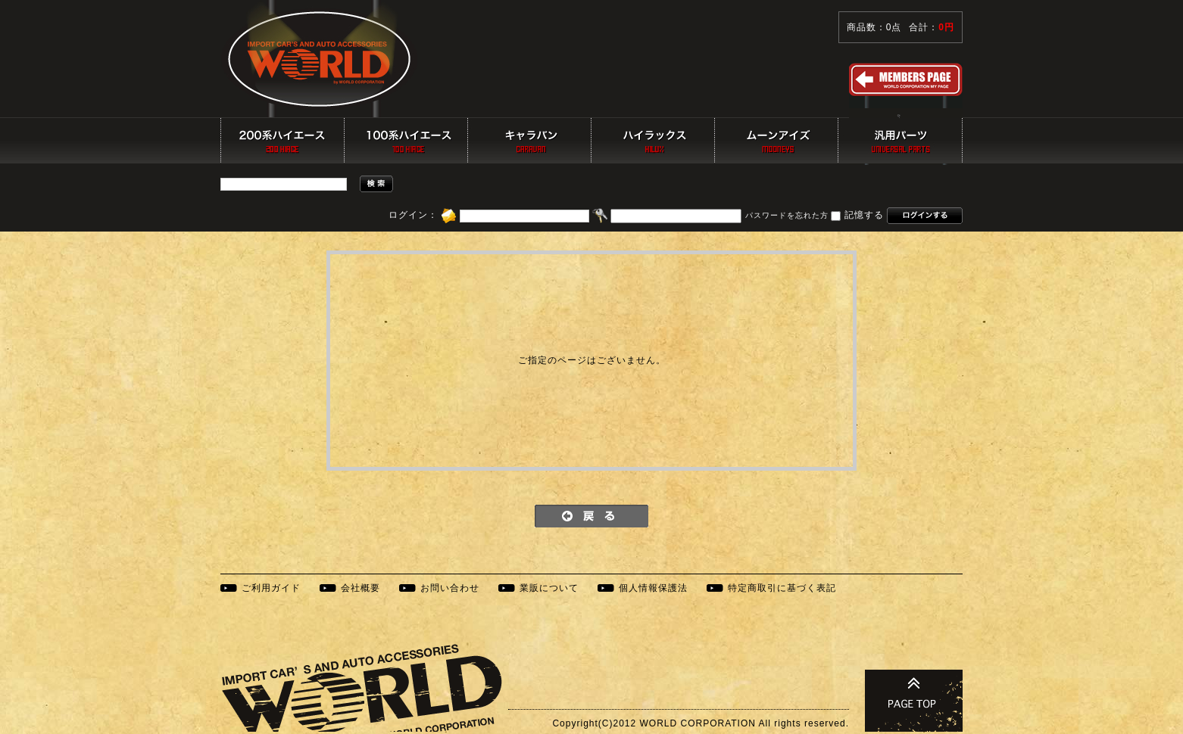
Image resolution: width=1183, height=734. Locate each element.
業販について (549, 588)
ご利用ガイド (271, 588)
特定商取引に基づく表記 (782, 588)
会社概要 (360, 588)
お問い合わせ (449, 588)
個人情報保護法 (653, 588)
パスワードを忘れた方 (787, 216)
